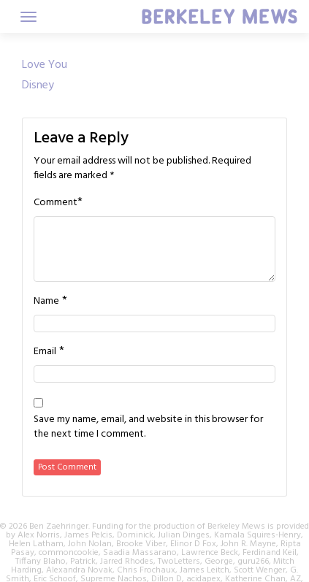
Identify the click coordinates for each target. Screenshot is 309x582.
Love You (44, 64)
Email (45, 352)
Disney (38, 85)
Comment (55, 203)
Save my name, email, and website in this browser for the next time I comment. (148, 427)
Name (46, 301)
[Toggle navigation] (28, 17)
